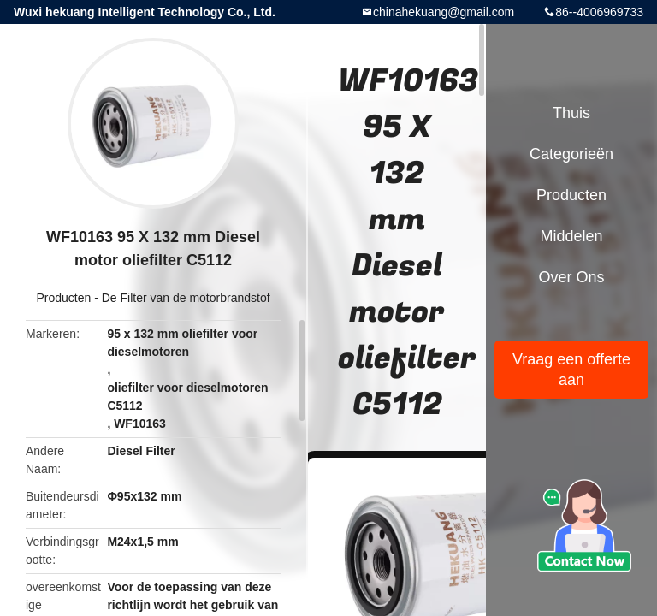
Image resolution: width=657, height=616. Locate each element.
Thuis (571, 112)
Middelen (571, 236)
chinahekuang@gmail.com (443, 12)
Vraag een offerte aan (571, 369)
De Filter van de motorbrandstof (186, 298)
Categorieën (571, 154)
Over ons (571, 277)
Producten (63, 298)
